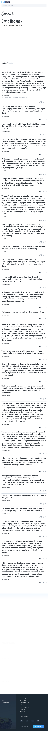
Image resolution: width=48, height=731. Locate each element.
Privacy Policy (23, 698)
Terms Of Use (23, 700)
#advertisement (6, 640)
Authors (3, 698)
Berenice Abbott (28, 643)
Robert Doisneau (28, 665)
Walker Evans (27, 662)
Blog (2, 704)
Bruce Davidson (28, 659)
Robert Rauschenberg (29, 655)
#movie (4, 656)
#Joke (3, 630)
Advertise (22, 714)
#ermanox (4, 652)
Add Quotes (22, 711)
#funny (3, 634)
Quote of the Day (5, 702)
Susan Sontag (27, 649)
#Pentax (4, 643)
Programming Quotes (24, 707)
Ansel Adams (27, 646)
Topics (3, 700)
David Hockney (6, 95)
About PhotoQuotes (24, 716)
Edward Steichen (28, 652)
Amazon (22, 99)
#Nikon (3, 646)
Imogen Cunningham (29, 668)
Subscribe (38, 726)
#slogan (4, 637)
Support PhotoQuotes (24, 702)
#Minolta (4, 649)
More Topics (5, 663)
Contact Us (22, 709)
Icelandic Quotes (23, 704)
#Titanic (4, 659)
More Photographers (30, 672)
